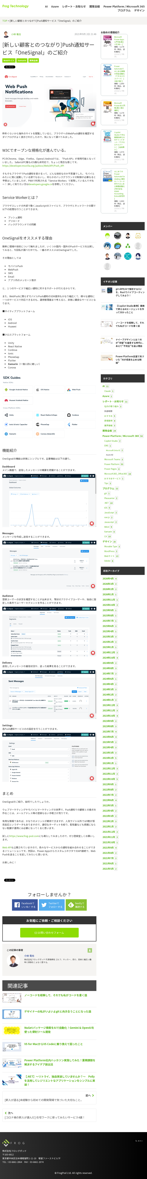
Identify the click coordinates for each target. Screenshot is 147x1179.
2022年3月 (108, 816)
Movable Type (110, 546)
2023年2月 (108, 758)
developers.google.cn (40, 184)
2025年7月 (108, 620)
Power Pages (110, 468)
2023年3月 (108, 752)
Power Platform (111, 464)
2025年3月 (108, 636)
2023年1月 (108, 763)
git (105, 493)
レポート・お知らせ (74, 6)
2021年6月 (108, 863)
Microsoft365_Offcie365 (115, 473)
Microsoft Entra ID (113, 450)
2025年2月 (108, 642)
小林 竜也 (16, 34)
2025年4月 (108, 631)
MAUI (106, 526)
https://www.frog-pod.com (24, 836)
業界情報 (108, 425)
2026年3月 (108, 583)
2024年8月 (108, 668)
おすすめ (108, 415)
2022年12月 (109, 768)
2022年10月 (109, 779)
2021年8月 (108, 853)
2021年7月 (108, 858)
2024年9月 (108, 663)
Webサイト (9, 60)
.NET (106, 502)
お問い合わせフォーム (49, 932)
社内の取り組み (111, 406)
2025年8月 (108, 615)
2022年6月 (108, 800)
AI (46, 6)
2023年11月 (109, 710)
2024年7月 (108, 673)
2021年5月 (108, 868)
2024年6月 (108, 678)
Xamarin (22, 60)
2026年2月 (108, 589)
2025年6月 (108, 626)
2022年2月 (108, 821)
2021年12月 (109, 831)
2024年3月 (108, 689)
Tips (106, 483)
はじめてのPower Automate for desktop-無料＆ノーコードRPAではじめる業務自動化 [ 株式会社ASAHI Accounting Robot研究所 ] (119, 185)
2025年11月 (109, 599)
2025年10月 (109, 605)
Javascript (109, 522)
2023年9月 (108, 721)
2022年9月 (108, 784)
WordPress (109, 551)
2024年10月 (109, 657)
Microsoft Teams (112, 459)
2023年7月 (108, 731)
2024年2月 (108, 694)
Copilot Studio (111, 440)
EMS (106, 445)
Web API (6, 847)
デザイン (139, 10)
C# (105, 536)
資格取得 (108, 420)
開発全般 (94, 6)
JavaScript (109, 512)
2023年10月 (109, 715)
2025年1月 (108, 647)
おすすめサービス (112, 478)
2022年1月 (108, 826)
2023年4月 (108, 747)
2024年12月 (109, 652)
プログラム (124, 10)
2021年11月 (109, 837)
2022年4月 (108, 810)
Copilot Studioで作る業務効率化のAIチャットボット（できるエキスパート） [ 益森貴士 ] (119, 141)
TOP (4, 20)
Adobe (107, 560)
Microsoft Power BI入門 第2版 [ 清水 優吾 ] (119, 107)
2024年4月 (108, 684)
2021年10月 (109, 842)
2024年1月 (108, 700)
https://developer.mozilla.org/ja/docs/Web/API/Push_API (33, 165)
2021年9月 (108, 847)
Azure (55, 6)
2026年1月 (108, 594)
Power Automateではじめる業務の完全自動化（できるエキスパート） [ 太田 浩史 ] (119, 73)
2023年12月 (109, 705)
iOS (105, 507)
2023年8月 (108, 726)
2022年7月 (108, 795)
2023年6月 (108, 736)
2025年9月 (108, 610)
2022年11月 (109, 773)
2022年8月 (108, 789)
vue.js (107, 517)
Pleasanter (109, 498)
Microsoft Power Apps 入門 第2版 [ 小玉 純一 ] (119, 40)
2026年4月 (108, 578)
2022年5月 (108, 805)
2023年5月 (108, 742)
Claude (107, 391)
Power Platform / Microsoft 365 (124, 6)
